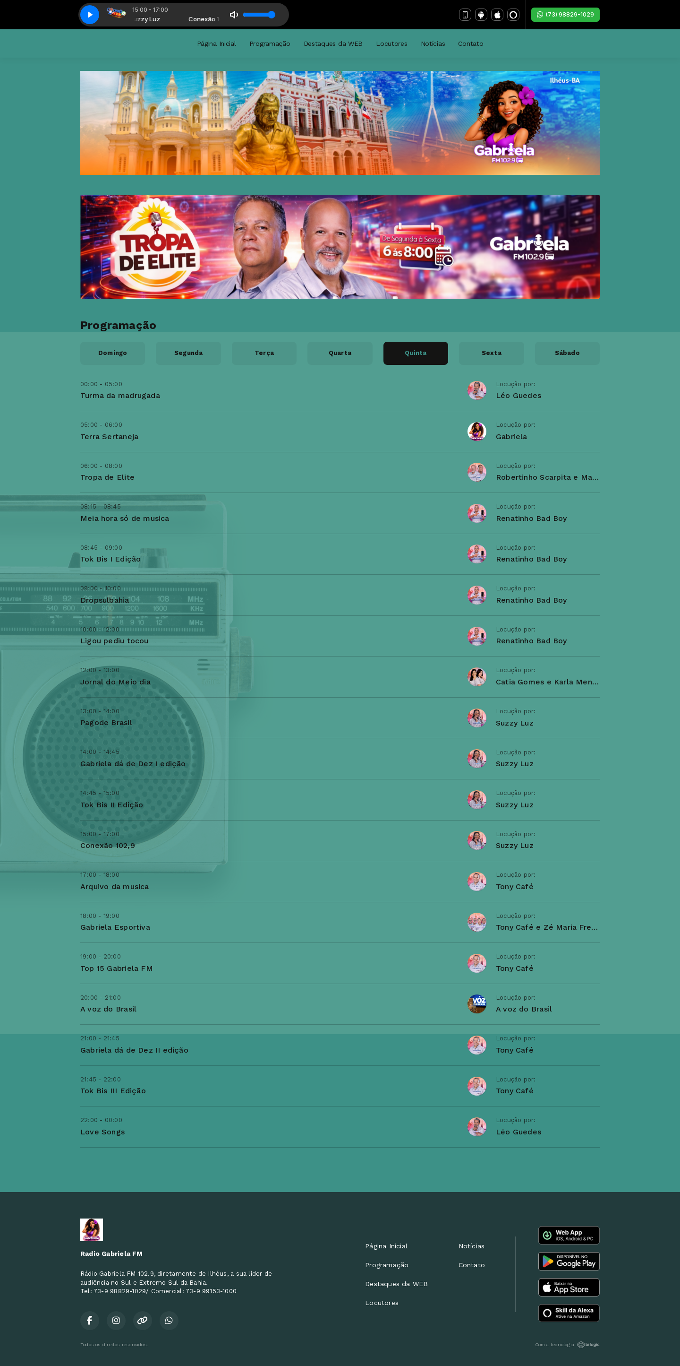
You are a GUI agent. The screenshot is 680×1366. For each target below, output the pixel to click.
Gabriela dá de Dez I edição (133, 763)
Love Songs (102, 1131)
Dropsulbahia (104, 600)
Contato (470, 43)
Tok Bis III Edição (113, 1090)
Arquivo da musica (114, 886)
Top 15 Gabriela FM (116, 968)
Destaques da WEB (333, 43)
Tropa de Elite (107, 477)
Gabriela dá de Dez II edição (134, 1050)
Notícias (433, 43)
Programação (269, 43)
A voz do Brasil (108, 1008)
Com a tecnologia (567, 1344)
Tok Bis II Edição (112, 804)
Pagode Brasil (106, 722)
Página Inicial (216, 43)
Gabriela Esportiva (115, 927)
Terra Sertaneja (109, 436)
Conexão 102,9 (107, 845)
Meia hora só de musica (125, 518)
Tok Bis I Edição (110, 558)
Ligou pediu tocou (114, 640)
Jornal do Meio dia (115, 681)
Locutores (391, 43)
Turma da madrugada (120, 395)
